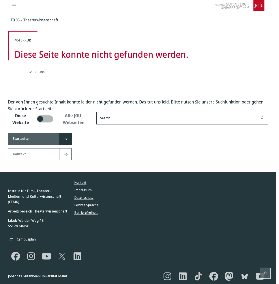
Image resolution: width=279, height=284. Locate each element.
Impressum (83, 190)
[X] (62, 256)
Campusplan (26, 239)
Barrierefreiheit (86, 212)
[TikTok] (198, 276)
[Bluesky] (244, 276)
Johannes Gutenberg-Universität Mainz (37, 276)
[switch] (49, 119)
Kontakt (80, 182)
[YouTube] (46, 256)
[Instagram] (31, 256)
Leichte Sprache (86, 205)
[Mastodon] (229, 276)
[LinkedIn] (77, 256)
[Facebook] (15, 256)
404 (42, 72)
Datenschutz (84, 197)
